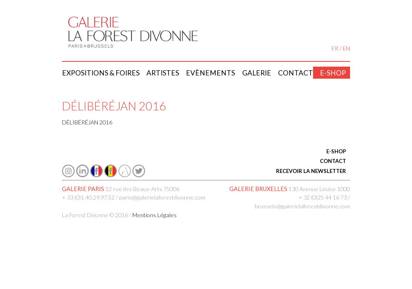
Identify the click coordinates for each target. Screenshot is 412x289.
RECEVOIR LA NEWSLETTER (311, 171)
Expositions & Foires (101, 73)
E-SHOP (336, 151)
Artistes (162, 73)
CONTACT (333, 161)
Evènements (210, 73)
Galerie (256, 73)
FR (335, 48)
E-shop (333, 73)
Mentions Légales (154, 215)
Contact (295, 73)
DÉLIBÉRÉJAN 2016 (87, 122)
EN (346, 48)
